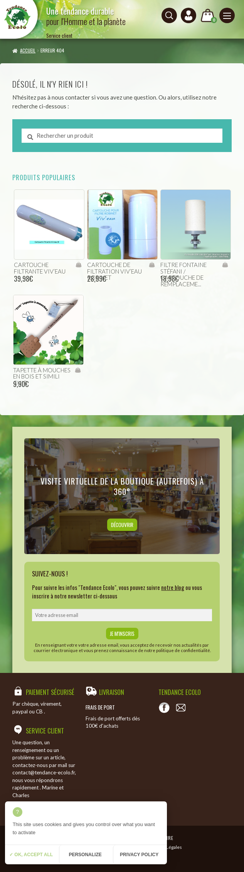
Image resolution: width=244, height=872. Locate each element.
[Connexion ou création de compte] (188, 15)
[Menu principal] (227, 15)
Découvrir (122, 525)
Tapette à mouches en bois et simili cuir (42, 376)
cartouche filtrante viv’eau (40, 268)
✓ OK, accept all (31, 854)
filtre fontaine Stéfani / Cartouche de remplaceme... (183, 274)
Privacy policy (139, 854)
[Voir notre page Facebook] (164, 707)
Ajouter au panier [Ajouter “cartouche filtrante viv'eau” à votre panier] (78, 264)
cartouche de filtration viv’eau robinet (114, 271)
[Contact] (181, 707)
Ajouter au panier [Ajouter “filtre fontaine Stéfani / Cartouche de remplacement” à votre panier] (225, 264)
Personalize (85, 854)
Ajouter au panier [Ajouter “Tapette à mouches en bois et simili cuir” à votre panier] (77, 370)
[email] (122, 615)
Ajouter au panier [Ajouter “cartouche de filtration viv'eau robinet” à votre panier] (151, 264)
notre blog (172, 587)
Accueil (27, 50)
